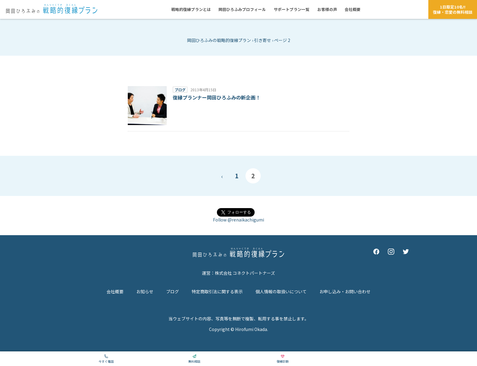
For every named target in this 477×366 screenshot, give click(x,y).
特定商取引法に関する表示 (217, 291)
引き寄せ (262, 40)
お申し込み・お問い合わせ (345, 291)
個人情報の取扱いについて (281, 291)
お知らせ (144, 291)
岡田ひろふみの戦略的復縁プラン (219, 40)
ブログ (172, 291)
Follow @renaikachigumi (238, 220)
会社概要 (115, 291)
